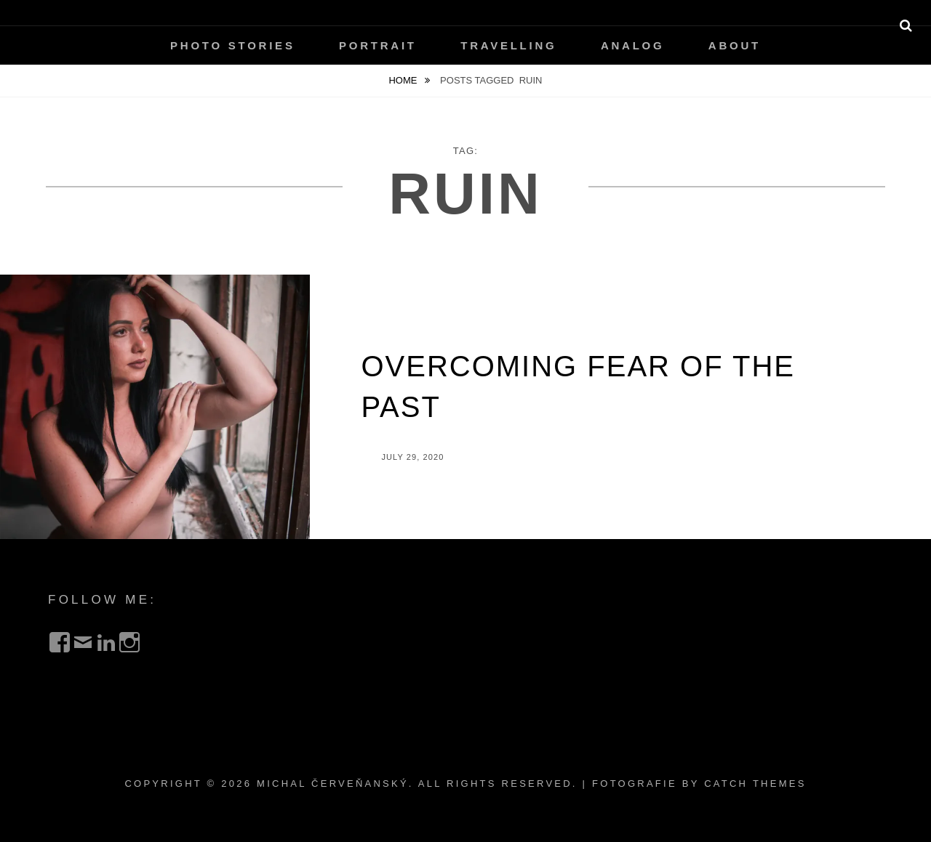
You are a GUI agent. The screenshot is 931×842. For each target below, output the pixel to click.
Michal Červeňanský (333, 783)
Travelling (508, 45)
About (734, 45)
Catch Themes (755, 783)
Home (404, 80)
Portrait (378, 45)
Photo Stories (232, 45)
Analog (633, 45)
